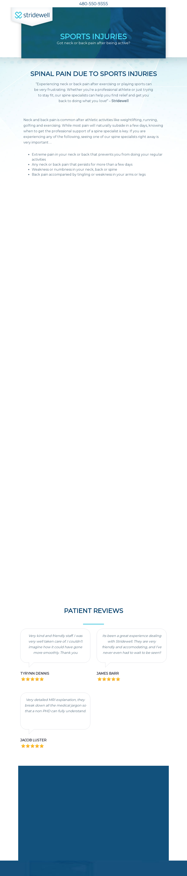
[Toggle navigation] (173, 18)
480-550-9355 (93, 3)
